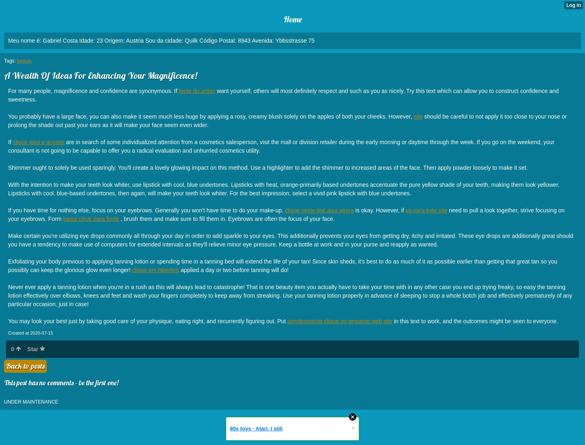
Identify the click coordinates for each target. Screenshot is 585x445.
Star (36, 349)
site (418, 116)
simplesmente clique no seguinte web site (339, 321)
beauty (24, 61)
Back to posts (25, 366)
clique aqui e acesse (39, 142)
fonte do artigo (197, 91)
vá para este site (426, 210)
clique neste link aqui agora (319, 210)
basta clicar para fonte (91, 219)
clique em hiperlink (155, 270)
